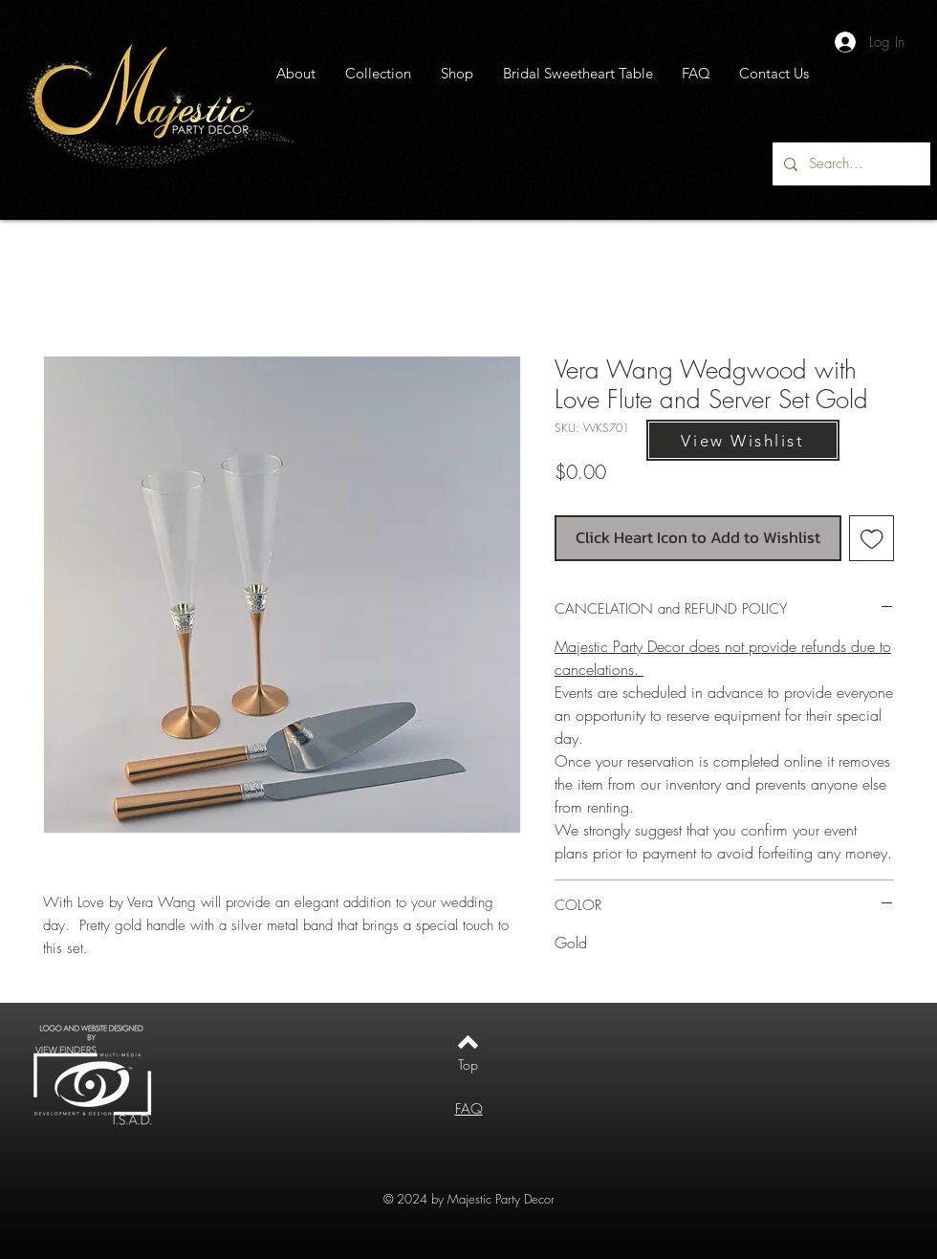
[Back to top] (468, 1042)
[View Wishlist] (742, 440)
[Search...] (849, 163)
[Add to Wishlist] (872, 538)
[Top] (468, 1064)
